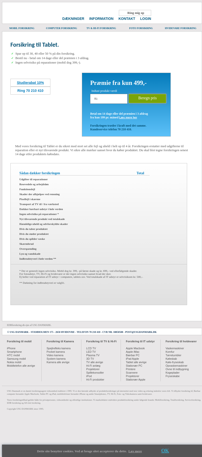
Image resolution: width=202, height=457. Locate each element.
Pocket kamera (56, 351)
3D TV (90, 358)
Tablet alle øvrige (136, 362)
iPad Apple (132, 358)
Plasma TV (93, 355)
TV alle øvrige (94, 362)
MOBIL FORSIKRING (21, 27)
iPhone (11, 348)
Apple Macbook (135, 348)
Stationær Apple (135, 379)
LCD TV (91, 348)
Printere (130, 369)
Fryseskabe (173, 376)
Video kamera (55, 355)
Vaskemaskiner (175, 348)
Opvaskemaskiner (176, 365)
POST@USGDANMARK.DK (141, 332)
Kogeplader (172, 372)
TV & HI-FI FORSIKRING (101, 27)
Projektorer (93, 369)
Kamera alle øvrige (58, 362)
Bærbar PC (132, 355)
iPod (89, 376)
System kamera (56, 358)
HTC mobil (13, 355)
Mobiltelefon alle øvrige (21, 365)
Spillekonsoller (95, 372)
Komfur (170, 351)
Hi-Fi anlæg (93, 365)
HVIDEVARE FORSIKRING (180, 27)
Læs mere (135, 451)
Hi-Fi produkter (95, 379)
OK (165, 450)
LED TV (91, 351)
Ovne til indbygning (177, 369)
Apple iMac (132, 351)
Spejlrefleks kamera (59, 348)
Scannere (131, 372)
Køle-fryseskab (175, 362)
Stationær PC (134, 365)
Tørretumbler (173, 355)
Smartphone (14, 351)
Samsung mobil (16, 358)
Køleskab (171, 358)
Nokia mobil (14, 362)
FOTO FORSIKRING (141, 27)
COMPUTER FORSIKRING (61, 27)
